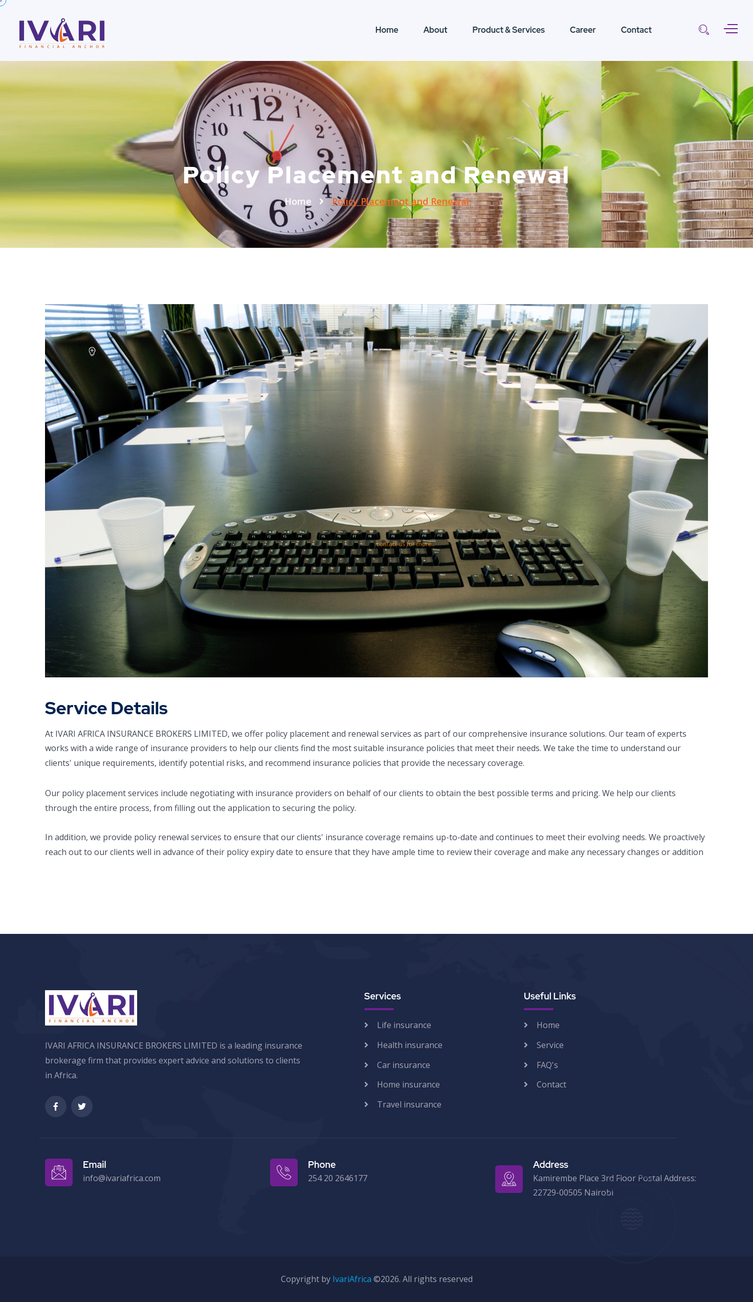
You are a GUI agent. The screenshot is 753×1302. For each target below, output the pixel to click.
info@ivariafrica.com (122, 1178)
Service (550, 1045)
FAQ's (547, 1065)
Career (583, 30)
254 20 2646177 (337, 1178)
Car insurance (403, 1065)
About (436, 30)
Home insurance (408, 1084)
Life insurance (404, 1025)
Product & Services (509, 30)
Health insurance (409, 1045)
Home (386, 30)
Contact (636, 30)
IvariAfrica (352, 1279)
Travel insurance (409, 1104)
